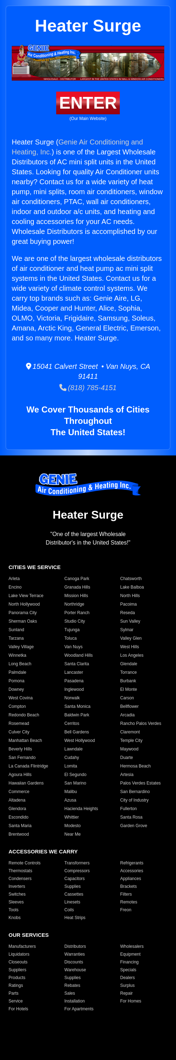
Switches (17, 894)
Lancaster (73, 672)
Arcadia (127, 714)
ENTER (88, 102)
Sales (69, 993)
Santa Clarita (76, 663)
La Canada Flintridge (28, 766)
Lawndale (73, 749)
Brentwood (19, 834)
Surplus (127, 985)
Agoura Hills (20, 774)
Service (16, 1001)
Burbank (128, 680)
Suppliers (17, 969)
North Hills (130, 595)
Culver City (19, 732)
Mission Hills (76, 595)
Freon (125, 909)
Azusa (70, 800)
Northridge (74, 604)
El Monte (128, 689)
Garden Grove (133, 825)
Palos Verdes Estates (140, 783)
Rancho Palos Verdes (140, 723)
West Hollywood (79, 740)
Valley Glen (131, 638)
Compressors (77, 870)
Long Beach (20, 663)
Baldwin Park (76, 714)
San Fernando (22, 757)
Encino (15, 587)
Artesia (126, 774)
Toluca (70, 638)
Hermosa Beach (135, 766)
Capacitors (74, 878)
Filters (126, 894)
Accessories (131, 870)
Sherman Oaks (23, 621)
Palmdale (17, 672)
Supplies (72, 886)
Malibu (70, 791)
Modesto (72, 825)
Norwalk (72, 697)
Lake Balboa (132, 587)
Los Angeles (131, 655)
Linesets (72, 902)
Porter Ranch (77, 612)
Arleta (14, 578)
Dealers (127, 977)
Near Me (72, 834)
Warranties (74, 954)
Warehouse (75, 969)
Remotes (128, 902)
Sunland (16, 629)
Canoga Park (76, 578)
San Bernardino (135, 791)
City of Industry (134, 800)
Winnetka (17, 655)
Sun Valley (130, 621)
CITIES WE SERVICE (34, 567)
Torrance (128, 672)
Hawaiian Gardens (26, 783)
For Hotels (18, 1008)
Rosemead (19, 723)
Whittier (71, 817)
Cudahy (71, 757)
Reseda (127, 612)
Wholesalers (132, 946)
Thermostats (20, 870)
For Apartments (79, 1008)
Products (17, 977)
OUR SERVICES (29, 935)
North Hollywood (24, 604)
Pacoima (128, 604)
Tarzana (16, 638)
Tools (13, 909)
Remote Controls (25, 862)
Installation (74, 1001)
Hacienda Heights (81, 808)
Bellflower (129, 706)
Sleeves (16, 902)
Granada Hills (77, 587)
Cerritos (71, 723)
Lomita (70, 766)
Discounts (73, 962)
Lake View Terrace (26, 595)
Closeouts (18, 962)
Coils (69, 909)
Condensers (20, 878)
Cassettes (73, 894)
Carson (127, 697)
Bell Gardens (76, 732)
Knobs (15, 917)
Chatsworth (131, 578)
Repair (126, 993)
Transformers (77, 862)
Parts (13, 993)
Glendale (128, 663)
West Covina (21, 697)
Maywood (129, 749)
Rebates (72, 985)
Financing (129, 962)
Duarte (126, 757)
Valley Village (21, 646)
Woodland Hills (78, 655)
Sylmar (126, 629)
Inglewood (74, 689)
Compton (17, 706)
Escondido (18, 817)
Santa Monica (77, 706)
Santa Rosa (131, 817)
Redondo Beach (24, 714)
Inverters (17, 886)
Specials (128, 969)
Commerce (19, 791)
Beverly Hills (20, 749)
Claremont (130, 732)
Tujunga (72, 629)
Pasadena (74, 680)
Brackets (128, 886)
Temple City (131, 740)
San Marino (75, 783)
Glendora (17, 808)
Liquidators (19, 954)
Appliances (130, 878)
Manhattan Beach (25, 740)
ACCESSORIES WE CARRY (43, 851)
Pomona (17, 680)
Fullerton (128, 808)
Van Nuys (73, 646)
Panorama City (23, 612)
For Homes (130, 1001)
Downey (16, 689)
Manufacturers (22, 946)
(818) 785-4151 (88, 388)
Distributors (75, 946)
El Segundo (75, 774)
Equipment (130, 954)
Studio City (74, 621)
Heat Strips (74, 917)
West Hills (129, 646)
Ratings (16, 985)
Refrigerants (131, 862)
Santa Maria (20, 825)
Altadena (17, 800)
